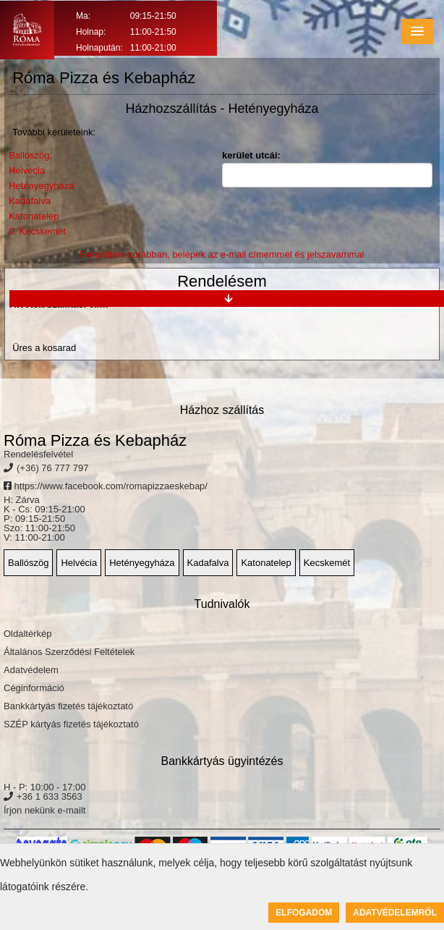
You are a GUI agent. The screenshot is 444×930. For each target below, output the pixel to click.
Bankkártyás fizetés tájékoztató (68, 706)
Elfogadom (304, 913)
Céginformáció (34, 687)
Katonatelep (34, 216)
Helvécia (27, 170)
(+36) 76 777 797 (52, 467)
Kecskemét (327, 562)
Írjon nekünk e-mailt (44, 810)
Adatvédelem (31, 669)
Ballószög (29, 155)
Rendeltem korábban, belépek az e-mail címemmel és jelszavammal (222, 254)
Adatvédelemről (395, 913)
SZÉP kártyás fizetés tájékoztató (71, 724)
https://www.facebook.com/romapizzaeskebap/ (106, 486)
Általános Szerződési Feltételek (69, 651)
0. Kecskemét (37, 231)
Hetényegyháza (41, 185)
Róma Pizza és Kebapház (95, 440)
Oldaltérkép (27, 633)
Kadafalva (30, 200)
